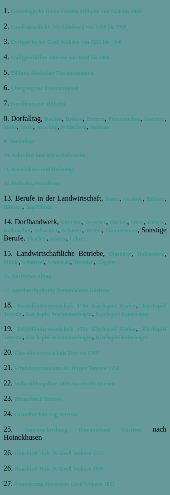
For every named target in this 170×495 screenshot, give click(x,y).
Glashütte (120, 254)
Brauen (74, 119)
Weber (94, 230)
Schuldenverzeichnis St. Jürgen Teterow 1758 (67, 368)
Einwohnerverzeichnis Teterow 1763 (56, 353)
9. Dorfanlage (19, 141)
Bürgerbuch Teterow (39, 399)
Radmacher (17, 230)
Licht (26, 127)
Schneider (46, 230)
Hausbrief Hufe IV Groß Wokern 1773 (59, 453)
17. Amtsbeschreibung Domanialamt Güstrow (57, 290)
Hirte (137, 222)
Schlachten (74, 127)
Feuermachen (124, 119)
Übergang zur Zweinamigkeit (45, 88)
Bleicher (37, 238)
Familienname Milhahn (38, 104)
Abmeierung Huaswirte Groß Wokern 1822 (65, 484)
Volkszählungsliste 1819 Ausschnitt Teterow (65, 383)
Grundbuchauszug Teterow (46, 414)
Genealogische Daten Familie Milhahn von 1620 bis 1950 (76, 11)
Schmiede (59, 262)
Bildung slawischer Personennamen (52, 73)
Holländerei (151, 254)
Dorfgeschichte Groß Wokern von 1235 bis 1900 (66, 42)
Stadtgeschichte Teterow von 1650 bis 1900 (60, 57)
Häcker (118, 222)
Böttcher (71, 222)
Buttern (96, 119)
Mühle (11, 262)
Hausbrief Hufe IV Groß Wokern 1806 (59, 469)
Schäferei (33, 262)
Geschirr (154, 119)
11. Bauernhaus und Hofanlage (39, 169)
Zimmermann (121, 230)
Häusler (13, 207)
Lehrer (78, 238)
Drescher (95, 222)
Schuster (72, 230)
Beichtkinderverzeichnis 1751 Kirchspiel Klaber (76, 329)
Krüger (156, 222)
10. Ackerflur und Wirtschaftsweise (45, 155)
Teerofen (83, 262)
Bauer (113, 199)
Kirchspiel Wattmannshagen (59, 314)
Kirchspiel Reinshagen (122, 314)
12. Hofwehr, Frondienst (32, 183)
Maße (10, 127)
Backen (53, 119)
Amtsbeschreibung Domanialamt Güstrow (82, 430)
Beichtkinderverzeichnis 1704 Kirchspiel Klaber (76, 306)
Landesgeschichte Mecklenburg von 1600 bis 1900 (68, 27)
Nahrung (47, 127)
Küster (58, 238)
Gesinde (133, 199)
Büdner (156, 199)
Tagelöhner (39, 207)
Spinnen (99, 127)
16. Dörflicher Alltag (27, 276)
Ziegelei (106, 262)
